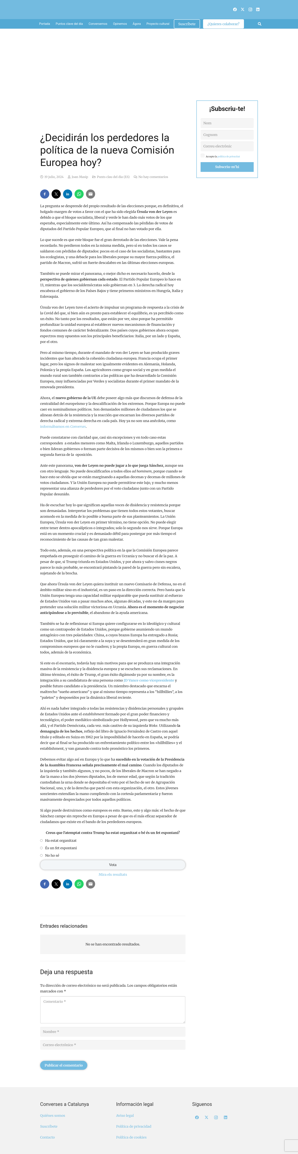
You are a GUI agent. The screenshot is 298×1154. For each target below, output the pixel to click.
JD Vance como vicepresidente (149, 680)
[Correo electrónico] (112, 1045)
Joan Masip (80, 177)
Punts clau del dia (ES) (113, 177)
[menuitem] (230, 7)
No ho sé (52, 855)
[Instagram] (250, 9)
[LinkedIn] (258, 9)
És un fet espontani (61, 848)
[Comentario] (112, 1010)
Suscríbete (48, 1126)
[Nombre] (112, 1032)
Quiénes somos (52, 1115)
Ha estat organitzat (60, 841)
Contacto (47, 1137)
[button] (259, 24)
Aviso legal (125, 1115)
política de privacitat (229, 156)
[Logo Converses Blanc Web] (143, 9)
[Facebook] (235, 9)
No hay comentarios (153, 177)
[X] (242, 9)
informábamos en (63, 426)
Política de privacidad (133, 1126)
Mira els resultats (113, 874)
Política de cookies (131, 1137)
